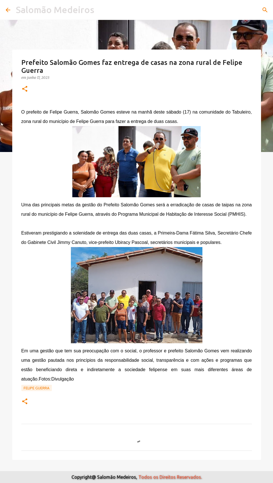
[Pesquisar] (265, 10)
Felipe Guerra (37, 388)
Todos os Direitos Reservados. (170, 477)
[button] (24, 89)
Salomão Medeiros (55, 10)
